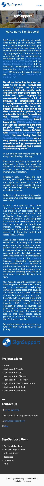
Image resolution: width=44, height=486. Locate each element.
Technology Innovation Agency (18, 138)
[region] (22, 19)
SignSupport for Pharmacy (16, 380)
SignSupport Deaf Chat (14, 387)
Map (6, 426)
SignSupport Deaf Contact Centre (19, 383)
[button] (20, 26)
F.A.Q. (6, 464)
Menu (39, 5)
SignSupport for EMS (13, 372)
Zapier (6, 135)
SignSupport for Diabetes (15, 376)
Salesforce (30, 132)
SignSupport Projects (13, 369)
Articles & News (11, 453)
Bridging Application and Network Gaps (22, 118)
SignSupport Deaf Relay (15, 390)
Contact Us (9, 460)
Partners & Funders (13, 446)
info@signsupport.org (14, 421)
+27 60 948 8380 (11, 410)
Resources (8, 457)
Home (6, 365)
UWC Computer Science (28, 122)
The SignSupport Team (14, 449)
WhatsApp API (16, 132)
